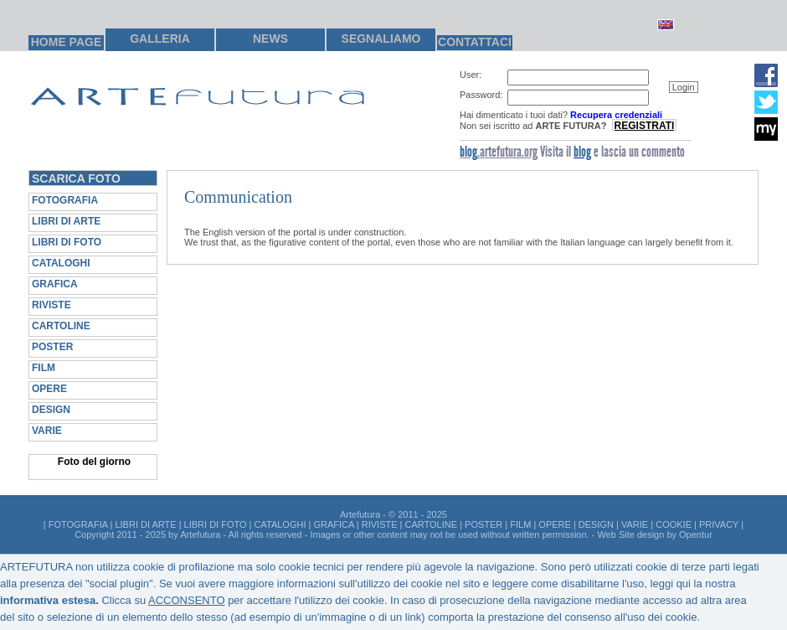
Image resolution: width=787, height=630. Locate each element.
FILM (43, 368)
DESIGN (51, 410)
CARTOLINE (61, 326)
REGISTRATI (645, 126)
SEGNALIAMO (381, 38)
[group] (598, 101)
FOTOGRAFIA (65, 200)
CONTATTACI (475, 42)
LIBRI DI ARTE (66, 221)
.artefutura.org (499, 151)
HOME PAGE (66, 42)
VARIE (47, 430)
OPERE (49, 389)
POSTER (52, 347)
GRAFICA (55, 284)
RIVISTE (51, 305)
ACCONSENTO (186, 600)
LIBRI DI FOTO (66, 242)
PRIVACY (718, 524)
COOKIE (674, 524)
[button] (683, 87)
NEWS (270, 38)
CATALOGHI (61, 263)
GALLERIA (160, 38)
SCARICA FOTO (76, 178)
